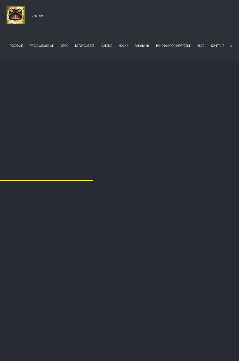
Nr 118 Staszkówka (135, 274)
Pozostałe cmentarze (18, 329)
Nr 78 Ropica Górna (74, 217)
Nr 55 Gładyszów (76, 274)
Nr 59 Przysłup (134, 215)
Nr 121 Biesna (15, 107)
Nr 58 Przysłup (193, 215)
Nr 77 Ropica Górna (15, 217)
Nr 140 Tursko (74, 107)
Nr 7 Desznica (17, 161)
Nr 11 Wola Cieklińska (135, 107)
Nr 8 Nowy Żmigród (193, 107)
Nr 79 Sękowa (192, 161)
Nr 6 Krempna (75, 161)
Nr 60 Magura (16, 272)
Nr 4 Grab (134, 159)
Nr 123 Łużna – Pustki (192, 274)
